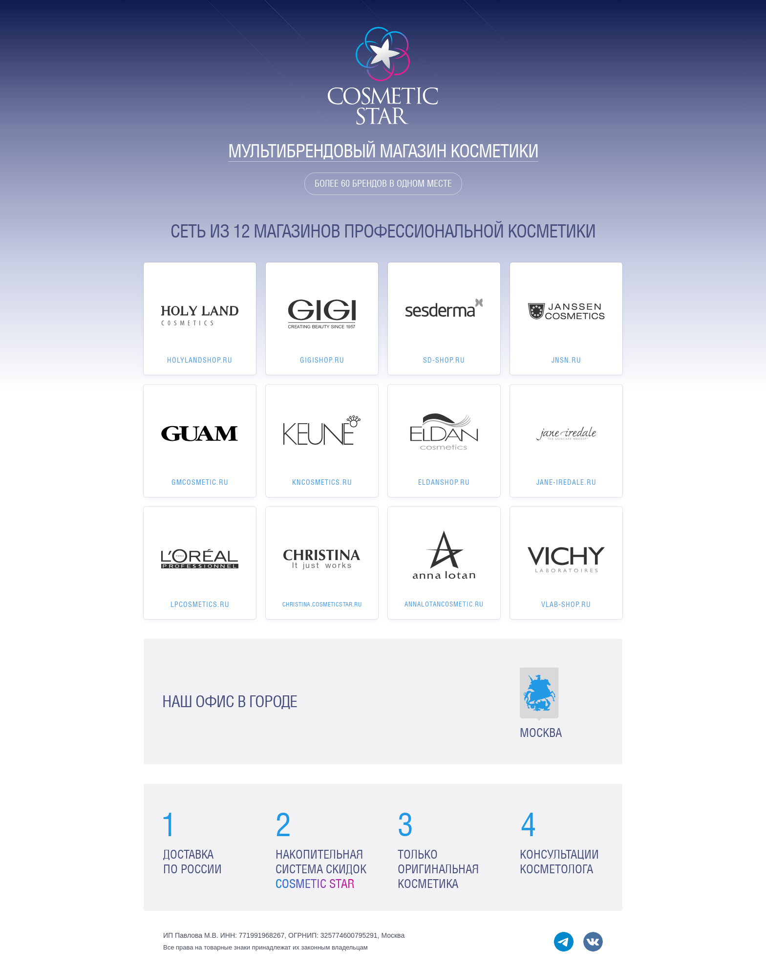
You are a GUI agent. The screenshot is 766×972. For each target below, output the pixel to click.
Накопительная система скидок (321, 869)
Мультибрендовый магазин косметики (383, 150)
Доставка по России (192, 861)
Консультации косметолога (559, 861)
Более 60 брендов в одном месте (383, 183)
